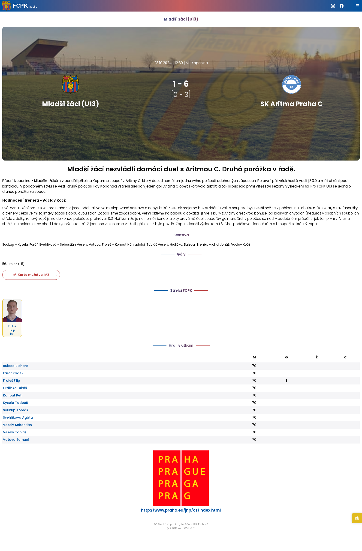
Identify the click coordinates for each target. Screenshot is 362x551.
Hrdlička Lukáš (15, 388)
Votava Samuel (16, 439)
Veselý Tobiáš (14, 432)
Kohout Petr (13, 395)
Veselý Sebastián (17, 425)
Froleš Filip (11, 380)
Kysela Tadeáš (15, 402)
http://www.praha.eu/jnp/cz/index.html (181, 510)
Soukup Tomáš (15, 410)
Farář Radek (13, 373)
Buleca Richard (15, 365)
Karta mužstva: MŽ (31, 274)
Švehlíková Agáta (18, 417)
